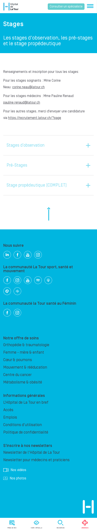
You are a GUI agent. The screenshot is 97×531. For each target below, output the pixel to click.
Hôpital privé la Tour (10, 7)
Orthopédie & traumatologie (26, 345)
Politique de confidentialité (25, 432)
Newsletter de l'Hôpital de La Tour (31, 452)
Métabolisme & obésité (22, 382)
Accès (8, 410)
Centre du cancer (17, 375)
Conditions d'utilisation (22, 425)
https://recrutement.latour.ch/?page (34, 118)
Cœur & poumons (17, 360)
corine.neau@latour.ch (28, 87)
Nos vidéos (14, 470)
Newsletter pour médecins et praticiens (36, 460)
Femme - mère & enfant (23, 352)
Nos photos (14, 478)
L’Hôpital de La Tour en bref (25, 402)
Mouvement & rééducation (25, 367)
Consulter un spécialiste (66, 6)
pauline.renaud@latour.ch (21, 102)
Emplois (10, 417)
